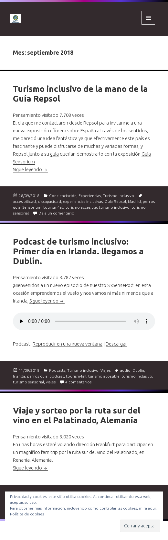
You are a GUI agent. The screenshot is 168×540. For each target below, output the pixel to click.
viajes (51, 382)
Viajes (105, 370)
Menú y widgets (148, 24)
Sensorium (31, 207)
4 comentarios (78, 382)
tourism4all (53, 207)
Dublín (138, 370)
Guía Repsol (115, 201)
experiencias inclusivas (83, 201)
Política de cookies (27, 514)
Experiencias (90, 195)
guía (54, 154)
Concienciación (63, 195)
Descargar (116, 344)
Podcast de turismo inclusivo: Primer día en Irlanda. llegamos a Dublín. (78, 251)
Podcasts (57, 370)
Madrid (134, 201)
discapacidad (49, 201)
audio (125, 370)
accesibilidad (24, 201)
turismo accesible (81, 207)
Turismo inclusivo (118, 195)
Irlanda (19, 376)
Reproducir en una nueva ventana (67, 344)
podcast (56, 376)
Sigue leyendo (30, 169)
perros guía (37, 376)
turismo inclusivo (114, 207)
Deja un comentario (56, 213)
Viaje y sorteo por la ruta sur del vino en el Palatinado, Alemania (76, 415)
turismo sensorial (28, 382)
